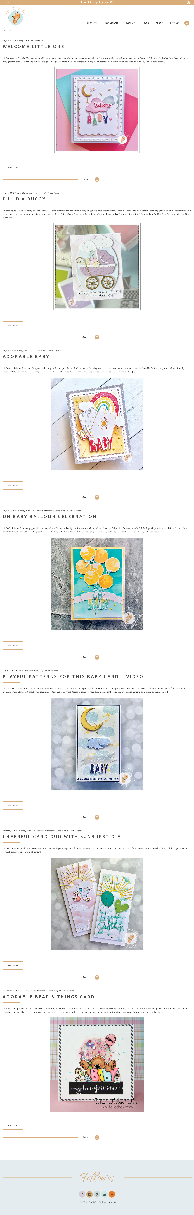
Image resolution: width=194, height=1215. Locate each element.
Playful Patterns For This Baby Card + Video (73, 676)
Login (7, 2)
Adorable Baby (26, 356)
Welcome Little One (34, 46)
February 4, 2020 (10, 830)
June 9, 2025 (8, 193)
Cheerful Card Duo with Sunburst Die (62, 836)
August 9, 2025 (9, 40)
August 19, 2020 (10, 510)
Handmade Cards (30, 193)
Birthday (29, 510)
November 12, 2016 (11, 990)
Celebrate (39, 510)
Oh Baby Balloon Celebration (50, 516)
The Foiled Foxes (36, 40)
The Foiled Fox (91, 1202)
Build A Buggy (24, 198)
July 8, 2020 (8, 670)
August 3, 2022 (9, 350)
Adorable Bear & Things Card (49, 996)
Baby (21, 40)
